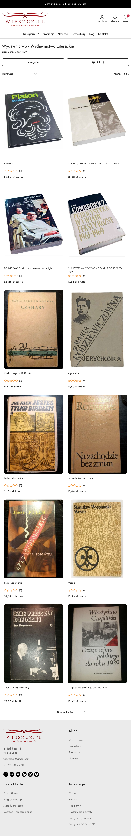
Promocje (74, 752)
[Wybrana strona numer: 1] (65, 712)
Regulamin (75, 806)
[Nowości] (63, 34)
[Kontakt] (103, 34)
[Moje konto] (102, 18)
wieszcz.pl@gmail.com (16, 759)
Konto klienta (11, 793)
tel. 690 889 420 (13, 765)
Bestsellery (75, 746)
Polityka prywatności (81, 818)
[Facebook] (5, 774)
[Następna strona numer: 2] (84, 712)
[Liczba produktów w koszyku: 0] (126, 18)
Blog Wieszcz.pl (13, 799)
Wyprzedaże (76, 740)
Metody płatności (13, 806)
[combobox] (19, 74)
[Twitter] (30, 774)
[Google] (24, 774)
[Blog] (92, 34)
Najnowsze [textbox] (7, 73)
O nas (72, 793)
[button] (31, 34)
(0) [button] (20, 171)
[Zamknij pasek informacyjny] (127, 3)
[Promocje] (48, 34)
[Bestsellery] (78, 34)
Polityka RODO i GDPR (82, 824)
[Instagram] (12, 774)
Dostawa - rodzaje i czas (17, 812)
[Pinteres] (36, 774)
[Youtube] (18, 774)
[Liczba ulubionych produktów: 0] (115, 18)
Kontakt (73, 799)
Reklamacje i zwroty (80, 812)
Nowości (74, 758)
